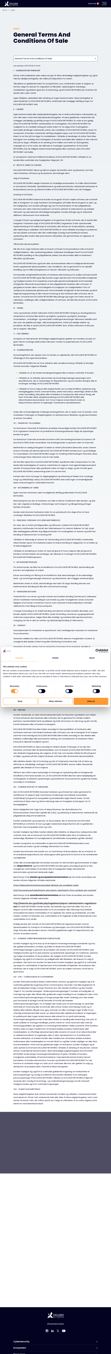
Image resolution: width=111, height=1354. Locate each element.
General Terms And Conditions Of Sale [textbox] (33, 58)
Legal (13, 10)
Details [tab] (55, 658)
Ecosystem (19, 1348)
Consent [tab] (19, 658)
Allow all (91, 701)
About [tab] (92, 658)
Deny (20, 701)
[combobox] (55, 58)
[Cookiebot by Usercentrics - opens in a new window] (97, 651)
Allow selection (55, 701)
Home (6, 10)
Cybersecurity (21, 1341)
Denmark (93, 3)
